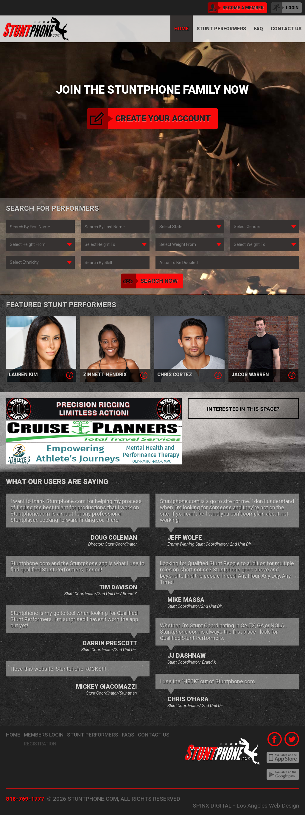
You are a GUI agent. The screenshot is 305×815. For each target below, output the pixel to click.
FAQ (258, 29)
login (284, 7)
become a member (236, 7)
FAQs (128, 735)
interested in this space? (243, 409)
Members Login (43, 735)
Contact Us (153, 735)
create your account (149, 118)
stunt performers (92, 735)
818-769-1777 (25, 798)
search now (150, 281)
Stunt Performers (221, 29)
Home (181, 29)
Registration (40, 744)
